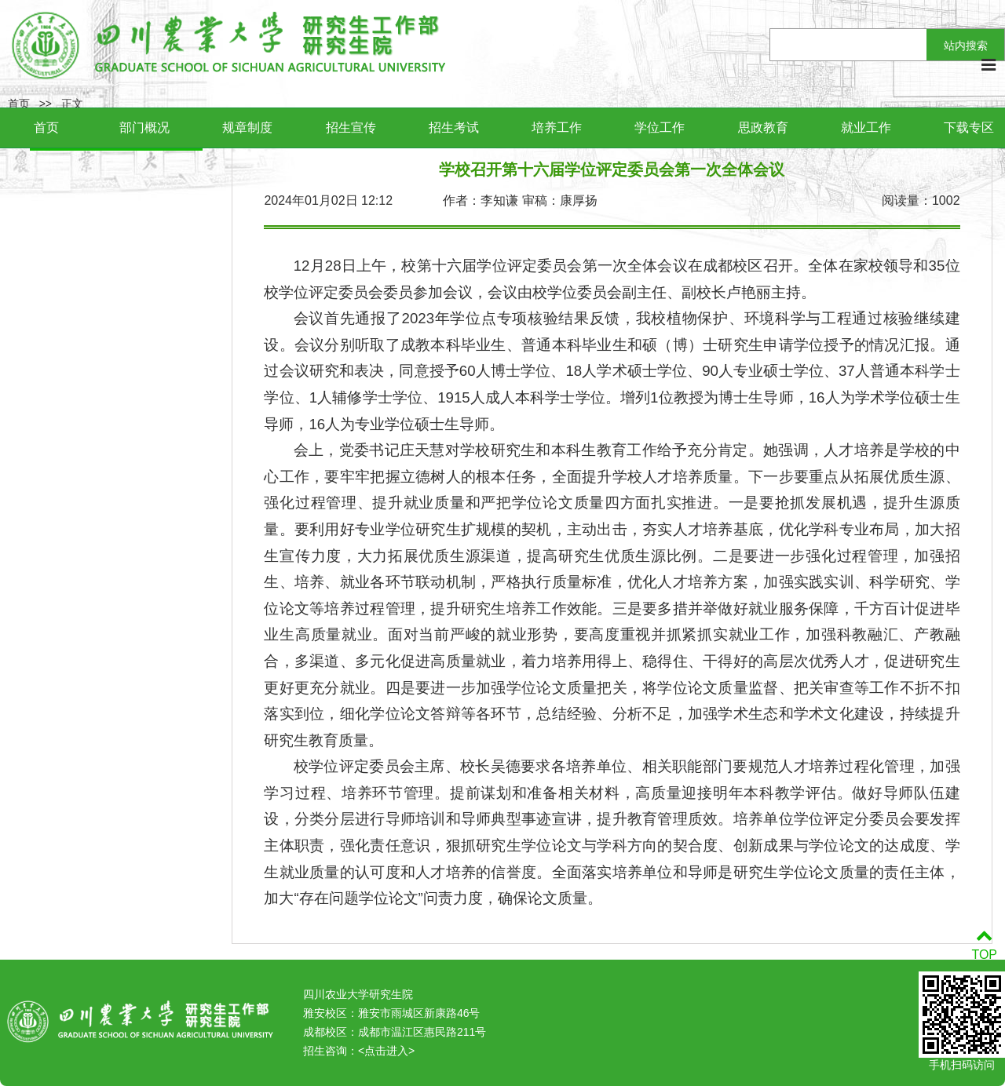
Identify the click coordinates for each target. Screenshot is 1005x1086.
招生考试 (454, 127)
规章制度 (247, 127)
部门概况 (144, 127)
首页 (46, 127)
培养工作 (557, 127)
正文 (72, 103)
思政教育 (763, 127)
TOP (984, 945)
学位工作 (659, 127)
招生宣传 (351, 127)
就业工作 (866, 127)
